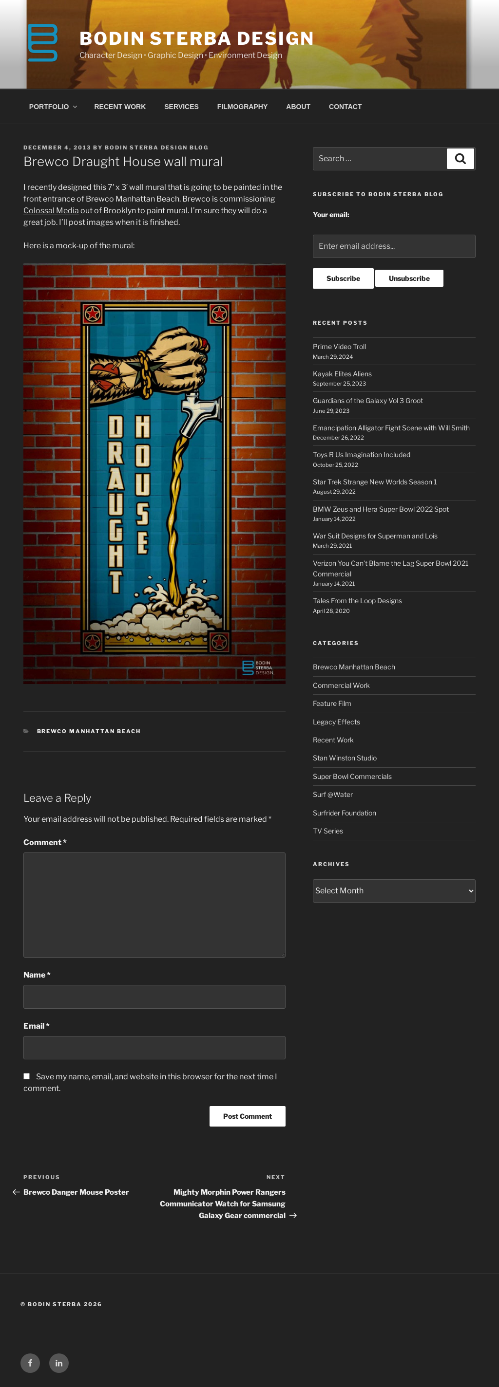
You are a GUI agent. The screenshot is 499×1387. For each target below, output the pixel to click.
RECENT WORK (120, 107)
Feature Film (332, 703)
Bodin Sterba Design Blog (157, 147)
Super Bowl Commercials (352, 776)
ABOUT (298, 107)
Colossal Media (51, 210)
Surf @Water (333, 794)
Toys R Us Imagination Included (361, 454)
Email (36, 1026)
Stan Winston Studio (345, 758)
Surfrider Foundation (344, 813)
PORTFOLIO (53, 107)
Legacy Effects (336, 722)
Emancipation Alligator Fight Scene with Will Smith (391, 428)
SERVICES (181, 107)
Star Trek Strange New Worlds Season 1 (375, 482)
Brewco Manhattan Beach (89, 731)
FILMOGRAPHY (242, 107)
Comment (45, 842)
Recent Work (333, 740)
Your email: (331, 214)
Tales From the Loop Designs (357, 600)
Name (37, 975)
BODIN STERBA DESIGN (197, 38)
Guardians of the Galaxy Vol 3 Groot (368, 400)
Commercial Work (341, 685)
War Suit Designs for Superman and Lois (375, 536)
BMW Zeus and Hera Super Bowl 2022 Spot (381, 509)
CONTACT (345, 107)
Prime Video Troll (339, 346)
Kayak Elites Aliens (342, 374)
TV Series (328, 831)
